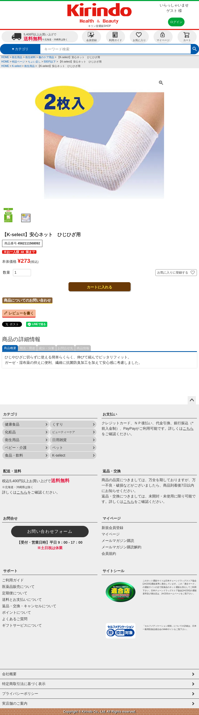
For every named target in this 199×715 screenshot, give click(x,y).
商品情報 (83, 348)
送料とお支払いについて (22, 599)
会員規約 (109, 553)
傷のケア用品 (46, 57)
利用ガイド (115, 37)
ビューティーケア (63, 432)
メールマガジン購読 (118, 541)
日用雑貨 (59, 440)
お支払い (110, 414)
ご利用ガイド (13, 580)
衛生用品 (17, 57)
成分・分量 (46, 348)
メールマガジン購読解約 (121, 547)
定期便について (14, 593)
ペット (57, 447)
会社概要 (9, 674)
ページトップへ (192, 400)
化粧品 (10, 432)
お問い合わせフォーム (50, 531)
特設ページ (18, 61)
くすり (57, 424)
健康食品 (12, 424)
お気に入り (139, 37)
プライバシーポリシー (20, 693)
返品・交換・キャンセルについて (29, 606)
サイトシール (113, 571)
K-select (16, 66)
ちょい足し (34, 61)
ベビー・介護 (16, 447)
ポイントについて (16, 612)
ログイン (176, 22)
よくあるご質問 (14, 619)
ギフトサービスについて (22, 625)
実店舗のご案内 (14, 703)
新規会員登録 (112, 528)
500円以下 (50, 61)
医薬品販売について (18, 587)
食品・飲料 (14, 455)
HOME (5, 57)
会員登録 (91, 37)
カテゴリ (10, 414)
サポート (10, 571)
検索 (194, 48)
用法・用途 (27, 348)
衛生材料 (30, 57)
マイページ (163, 37)
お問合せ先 (65, 348)
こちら (188, 428)
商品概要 (10, 348)
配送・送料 (12, 471)
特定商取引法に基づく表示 (23, 684)
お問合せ (10, 518)
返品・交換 (112, 471)
